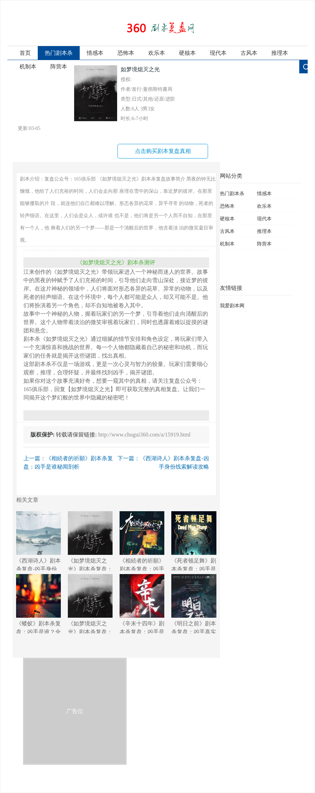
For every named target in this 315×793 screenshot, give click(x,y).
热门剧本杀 (59, 53)
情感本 (95, 53)
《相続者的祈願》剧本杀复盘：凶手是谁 (142, 541)
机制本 (28, 66)
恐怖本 (125, 53)
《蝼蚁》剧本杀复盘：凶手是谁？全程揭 (38, 603)
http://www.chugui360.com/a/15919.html (144, 435)
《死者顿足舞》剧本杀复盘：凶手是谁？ (193, 541)
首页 (25, 53)
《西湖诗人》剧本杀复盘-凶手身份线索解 (38, 541)
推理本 (279, 53)
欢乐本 (156, 53)
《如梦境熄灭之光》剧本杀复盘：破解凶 (90, 541)
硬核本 (187, 53)
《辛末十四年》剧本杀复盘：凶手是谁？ (142, 603)
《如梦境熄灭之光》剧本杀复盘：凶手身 (90, 603)
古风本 (249, 53)
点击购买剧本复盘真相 (163, 151)
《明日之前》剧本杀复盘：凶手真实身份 (193, 603)
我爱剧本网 (232, 305)
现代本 (218, 53)
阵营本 (58, 66)
